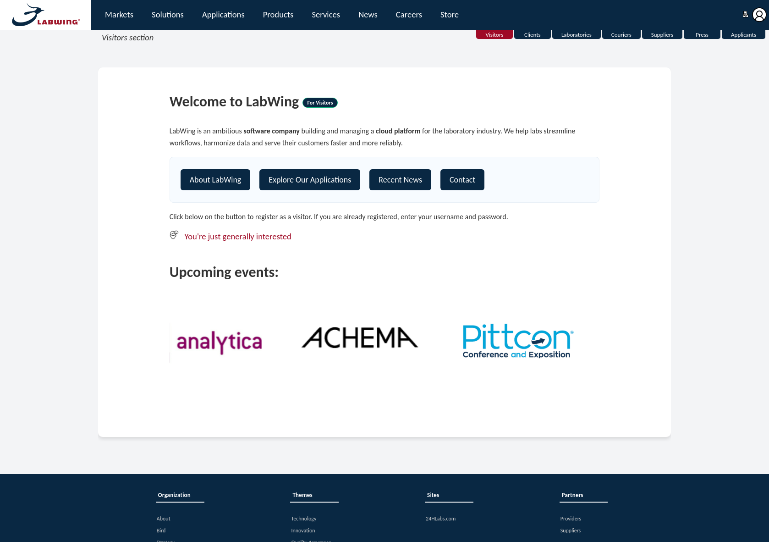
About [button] (163, 518)
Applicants (743, 34)
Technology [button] (303, 518)
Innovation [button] (303, 530)
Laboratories (576, 34)
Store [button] (449, 14)
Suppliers (662, 34)
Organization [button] (174, 495)
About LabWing (216, 180)
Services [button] (326, 14)
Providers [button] (571, 518)
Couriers (621, 34)
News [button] (368, 14)
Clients (532, 34)
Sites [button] (433, 495)
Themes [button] (302, 495)
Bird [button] (161, 530)
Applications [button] (223, 14)
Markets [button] (119, 14)
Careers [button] (409, 14)
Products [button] (278, 14)
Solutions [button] (168, 14)
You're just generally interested (238, 236)
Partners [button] (572, 495)
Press (702, 34)
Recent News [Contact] (400, 180)
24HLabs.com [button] (441, 518)
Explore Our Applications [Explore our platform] (310, 180)
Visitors (494, 34)
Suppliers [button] (570, 530)
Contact (462, 180)
